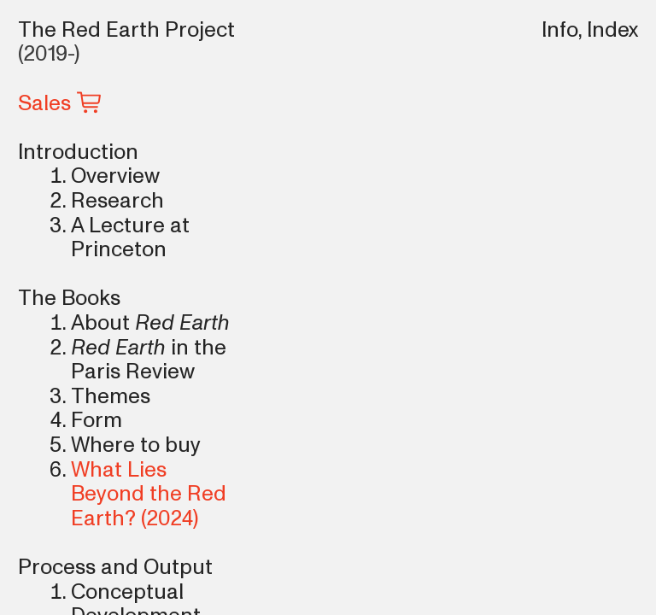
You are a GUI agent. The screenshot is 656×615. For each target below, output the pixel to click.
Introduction (78, 152)
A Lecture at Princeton (130, 238)
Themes (110, 396)
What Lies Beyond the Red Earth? (148, 494)
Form (96, 420)
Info (560, 29)
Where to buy (136, 445)
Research (117, 200)
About (100, 322)
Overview (115, 175)
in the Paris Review (148, 360)
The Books (69, 298)
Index (612, 29)
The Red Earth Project (126, 29)
